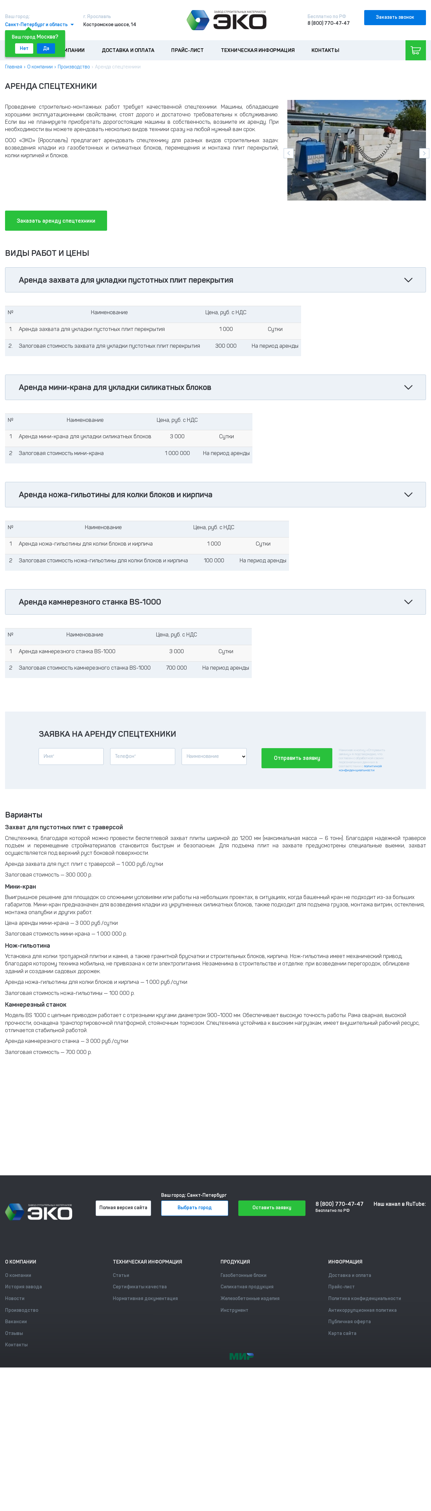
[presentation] (289, 153)
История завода (23, 1287)
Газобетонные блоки (244, 1275)
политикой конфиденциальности (360, 768)
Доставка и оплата (128, 50)
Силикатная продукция (247, 1287)
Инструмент (234, 1310)
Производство (74, 67)
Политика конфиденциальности (364, 1298)
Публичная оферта (349, 1322)
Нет (24, 48)
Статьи (121, 1275)
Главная (13, 67)
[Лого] (227, 20)
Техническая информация (258, 50)
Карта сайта (342, 1333)
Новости (15, 1298)
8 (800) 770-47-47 (328, 23)
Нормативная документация (145, 1298)
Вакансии (16, 1322)
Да (46, 48)
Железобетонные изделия (250, 1298)
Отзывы (14, 1333)
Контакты (325, 50)
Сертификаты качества (140, 1287)
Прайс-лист (187, 50)
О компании (69, 50)
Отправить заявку (297, 758)
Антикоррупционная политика (362, 1310)
